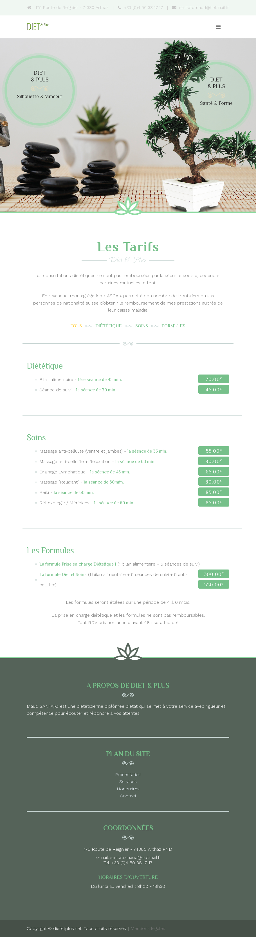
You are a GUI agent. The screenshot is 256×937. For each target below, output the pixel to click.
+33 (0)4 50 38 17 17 (140, 7)
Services (128, 781)
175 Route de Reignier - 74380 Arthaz (68, 7)
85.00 (214, 492)
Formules (173, 325)
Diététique (108, 325)
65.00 (214, 472)
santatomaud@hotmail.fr (200, 7)
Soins (141, 325)
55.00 (214, 451)
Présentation (128, 774)
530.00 (214, 584)
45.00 (214, 390)
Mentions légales (148, 928)
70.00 (213, 379)
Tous (76, 325)
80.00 (213, 461)
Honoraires (128, 788)
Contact (128, 795)
